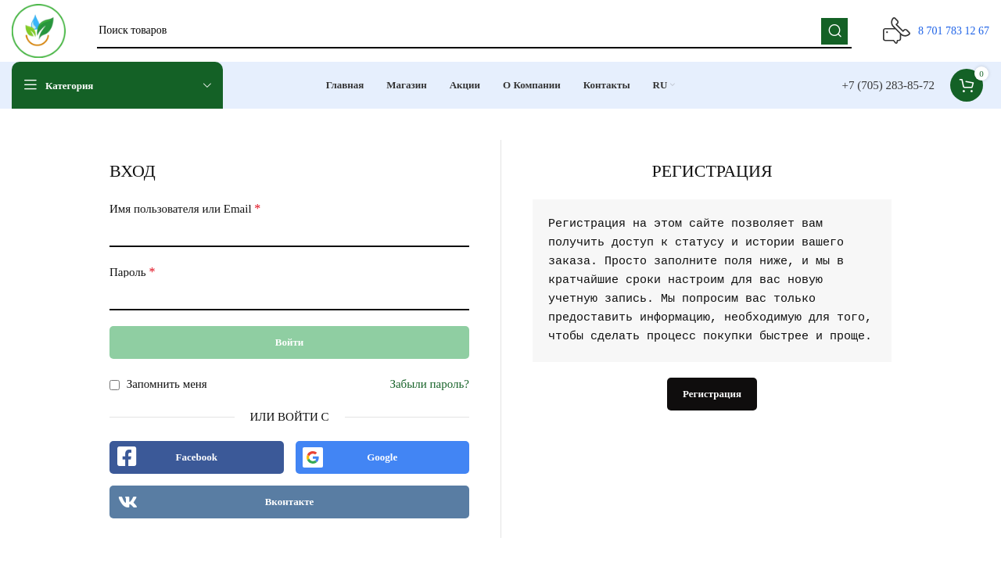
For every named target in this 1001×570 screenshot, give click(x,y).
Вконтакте (289, 502)
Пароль (132, 272)
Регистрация (712, 394)
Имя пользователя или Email (184, 209)
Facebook (196, 458)
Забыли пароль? (429, 384)
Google (382, 458)
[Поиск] (475, 31)
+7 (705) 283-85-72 (888, 86)
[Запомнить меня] (114, 386)
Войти (289, 343)
